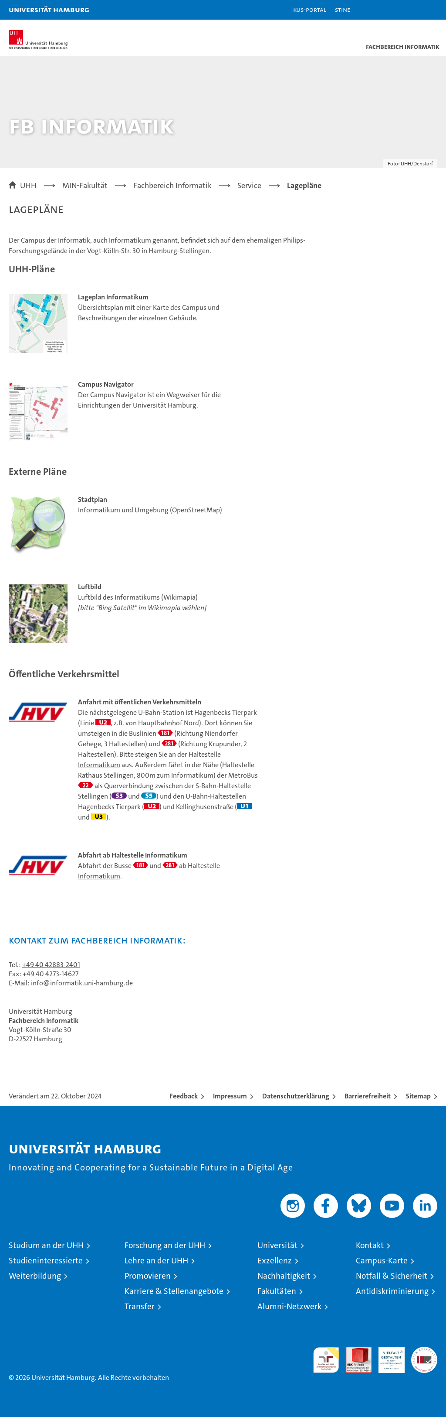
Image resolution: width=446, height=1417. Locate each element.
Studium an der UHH (46, 1245)
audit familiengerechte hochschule (326, 1360)
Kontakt (370, 1245)
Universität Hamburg (49, 9)
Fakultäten (276, 1291)
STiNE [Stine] (342, 9)
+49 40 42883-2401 (51, 964)
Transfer (140, 1306)
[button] (412, 10)
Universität (277, 1245)
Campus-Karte (382, 1260)
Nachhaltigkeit (283, 1275)
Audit (354, 1351)
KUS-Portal (309, 9)
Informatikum (99, 764)
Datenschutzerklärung (295, 1096)
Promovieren (148, 1275)
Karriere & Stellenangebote (174, 1291)
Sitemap (418, 1096)
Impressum (230, 1096)
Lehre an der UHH (156, 1260)
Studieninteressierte (46, 1260)
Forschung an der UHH (165, 1245)
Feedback (183, 1096)
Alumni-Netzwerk (289, 1306)
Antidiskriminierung (392, 1291)
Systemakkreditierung (424, 1351)
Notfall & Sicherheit (391, 1275)
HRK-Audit (386, 1356)
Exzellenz (274, 1260)
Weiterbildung (35, 1275)
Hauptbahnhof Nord (168, 722)
